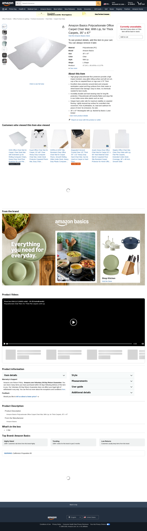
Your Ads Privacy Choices (98, 524)
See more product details (79, 116)
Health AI (22, 9)
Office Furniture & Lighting (21, 19)
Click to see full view (37, 84)
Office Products (6, 19)
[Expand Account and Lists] (125, 4)
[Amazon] (7, 3)
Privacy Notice (56, 524)
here (63, 389)
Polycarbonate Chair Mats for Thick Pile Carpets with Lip (24, 304)
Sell (106, 9)
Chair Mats (49, 19)
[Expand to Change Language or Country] (109, 4)
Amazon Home (137, 9)
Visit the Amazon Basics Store (79, 36)
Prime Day (13, 9)
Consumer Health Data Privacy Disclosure (76, 524)
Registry (119, 9)
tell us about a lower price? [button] (27, 396)
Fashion (127, 9)
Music (112, 9)
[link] (18, 156)
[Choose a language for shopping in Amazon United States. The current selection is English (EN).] (106, 3)
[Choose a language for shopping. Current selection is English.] (73, 517)
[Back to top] (73, 507)
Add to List (124, 37)
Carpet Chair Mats (59, 19)
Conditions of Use (45, 524)
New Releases (70, 9)
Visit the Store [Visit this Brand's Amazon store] (107, 281)
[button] (4, 9)
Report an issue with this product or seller (84, 120)
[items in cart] (141, 3)
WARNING (8, 453)
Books (79, 9)
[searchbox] (58, 3)
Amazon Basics (45, 9)
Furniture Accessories (37, 19)
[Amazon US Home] (52, 518)
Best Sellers (58, 9)
